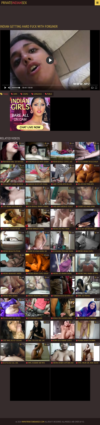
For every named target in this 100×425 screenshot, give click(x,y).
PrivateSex (14, 2)
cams (14, 94)
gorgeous (36, 94)
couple (24, 94)
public (48, 94)
